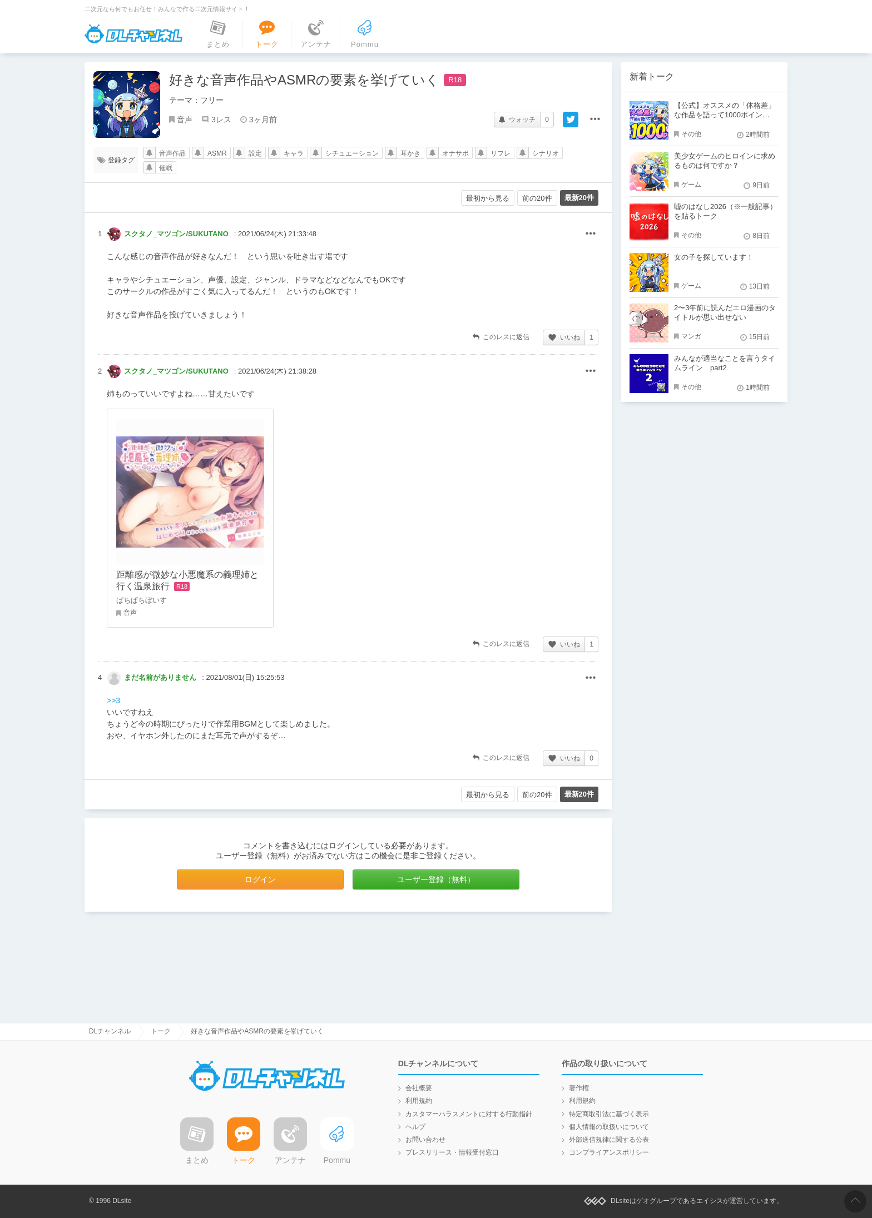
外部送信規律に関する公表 (609, 1140)
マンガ (691, 336)
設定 (255, 153)
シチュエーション (352, 153)
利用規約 (418, 1101)
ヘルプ (415, 1127)
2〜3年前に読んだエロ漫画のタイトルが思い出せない (725, 312)
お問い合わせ (425, 1140)
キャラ (294, 153)
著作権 (579, 1088)
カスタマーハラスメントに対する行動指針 (468, 1114)
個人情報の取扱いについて (609, 1127)
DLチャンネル (133, 33)
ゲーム (691, 184)
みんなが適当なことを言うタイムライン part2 (724, 363)
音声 (184, 119)
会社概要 (418, 1088)
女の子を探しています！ (714, 257)
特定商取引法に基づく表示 (609, 1114)
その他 (590, 234)
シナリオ (545, 153)
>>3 (113, 700)
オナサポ (455, 153)
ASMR (217, 153)
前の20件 (537, 198)
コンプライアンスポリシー (609, 1152)
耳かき (410, 153)
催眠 (165, 168)
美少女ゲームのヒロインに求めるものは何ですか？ (724, 161)
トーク (161, 1031)
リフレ (500, 153)
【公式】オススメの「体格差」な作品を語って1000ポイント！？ (724, 114)
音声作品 (172, 153)
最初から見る (487, 198)
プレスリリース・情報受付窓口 (452, 1152)
